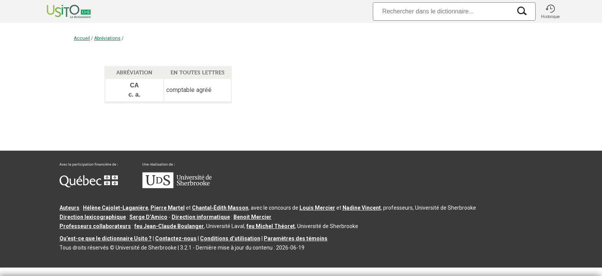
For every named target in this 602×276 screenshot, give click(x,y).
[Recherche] (442, 11)
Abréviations (107, 38)
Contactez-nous (176, 238)
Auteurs (69, 208)
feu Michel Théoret (270, 226)
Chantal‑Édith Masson (220, 208)
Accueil (82, 38)
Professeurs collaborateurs (95, 226)
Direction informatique (201, 217)
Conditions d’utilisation (230, 238)
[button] (550, 11)
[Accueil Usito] (60, 11)
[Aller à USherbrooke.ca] (177, 186)
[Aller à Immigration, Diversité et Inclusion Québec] (89, 185)
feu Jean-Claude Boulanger (169, 226)
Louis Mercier (317, 208)
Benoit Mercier (252, 217)
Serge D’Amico (148, 217)
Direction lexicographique (93, 217)
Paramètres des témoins (295, 238)
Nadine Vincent (361, 208)
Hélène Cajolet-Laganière (115, 208)
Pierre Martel (167, 208)
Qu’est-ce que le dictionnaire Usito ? (106, 238)
